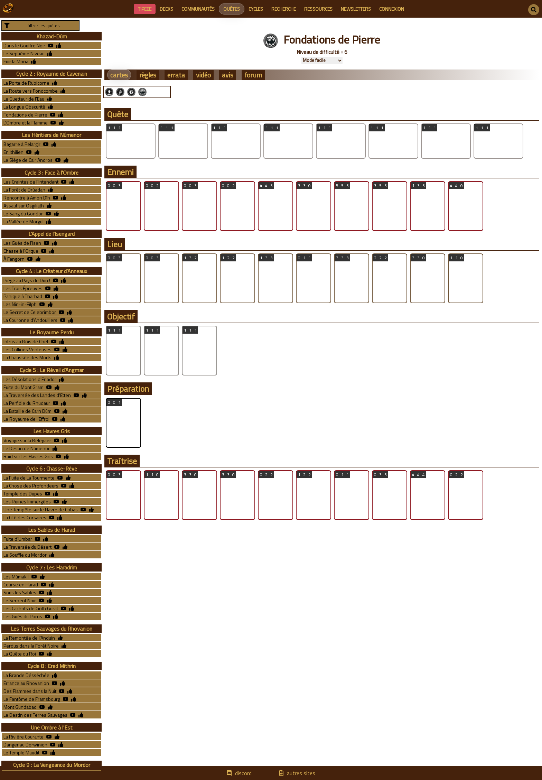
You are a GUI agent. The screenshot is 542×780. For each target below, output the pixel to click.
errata (176, 75)
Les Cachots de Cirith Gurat (30, 608)
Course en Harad (20, 584)
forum (253, 75)
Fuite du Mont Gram (23, 387)
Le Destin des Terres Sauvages (35, 714)
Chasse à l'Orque (20, 250)
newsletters (356, 8)
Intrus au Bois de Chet (25, 341)
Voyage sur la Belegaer (27, 440)
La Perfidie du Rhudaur (26, 403)
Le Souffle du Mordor (25, 554)
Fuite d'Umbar (17, 538)
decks (166, 8)
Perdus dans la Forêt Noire (31, 645)
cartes (119, 75)
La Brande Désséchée (26, 675)
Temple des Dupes (22, 493)
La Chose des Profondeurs (30, 485)
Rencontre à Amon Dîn (26, 197)
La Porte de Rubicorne (26, 82)
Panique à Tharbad (22, 296)
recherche (283, 8)
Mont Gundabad (20, 707)
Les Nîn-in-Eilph (20, 304)
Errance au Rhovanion (26, 683)
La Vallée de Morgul (23, 221)
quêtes (231, 8)
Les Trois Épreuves (23, 288)
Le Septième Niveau (24, 53)
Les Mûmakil (16, 576)
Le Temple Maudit (21, 752)
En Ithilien (13, 152)
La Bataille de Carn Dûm (27, 411)
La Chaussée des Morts (27, 357)
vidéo (203, 75)
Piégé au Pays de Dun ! (26, 280)
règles (147, 75)
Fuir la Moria (15, 61)
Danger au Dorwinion (25, 744)
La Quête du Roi (19, 653)
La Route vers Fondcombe (30, 90)
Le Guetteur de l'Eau (23, 98)
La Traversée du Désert (27, 546)
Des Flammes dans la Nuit (29, 691)
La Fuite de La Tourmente (29, 477)
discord (243, 773)
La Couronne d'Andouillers (30, 320)
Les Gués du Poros (22, 616)
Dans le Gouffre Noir (24, 45)
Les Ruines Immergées (27, 501)
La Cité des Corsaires (24, 517)
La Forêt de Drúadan (24, 189)
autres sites (301, 773)
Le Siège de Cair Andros (28, 160)
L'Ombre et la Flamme (25, 122)
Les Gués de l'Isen (22, 243)
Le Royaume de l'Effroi (26, 419)
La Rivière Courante (23, 736)
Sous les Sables (19, 592)
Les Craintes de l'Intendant (30, 181)
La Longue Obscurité (24, 106)
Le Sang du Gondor (23, 213)
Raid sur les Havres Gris (28, 456)
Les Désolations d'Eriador (29, 379)
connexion (391, 8)
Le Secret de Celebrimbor (29, 312)
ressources (318, 8)
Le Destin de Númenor (26, 448)
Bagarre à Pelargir (21, 144)
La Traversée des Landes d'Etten (37, 395)
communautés (198, 8)
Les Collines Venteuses (27, 349)
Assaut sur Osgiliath (23, 205)
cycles (256, 8)
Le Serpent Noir (19, 600)
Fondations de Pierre (25, 114)
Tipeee (144, 8)
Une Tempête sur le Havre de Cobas (40, 509)
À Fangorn (14, 258)
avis (227, 75)
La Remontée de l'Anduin (29, 637)
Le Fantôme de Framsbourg (31, 699)
